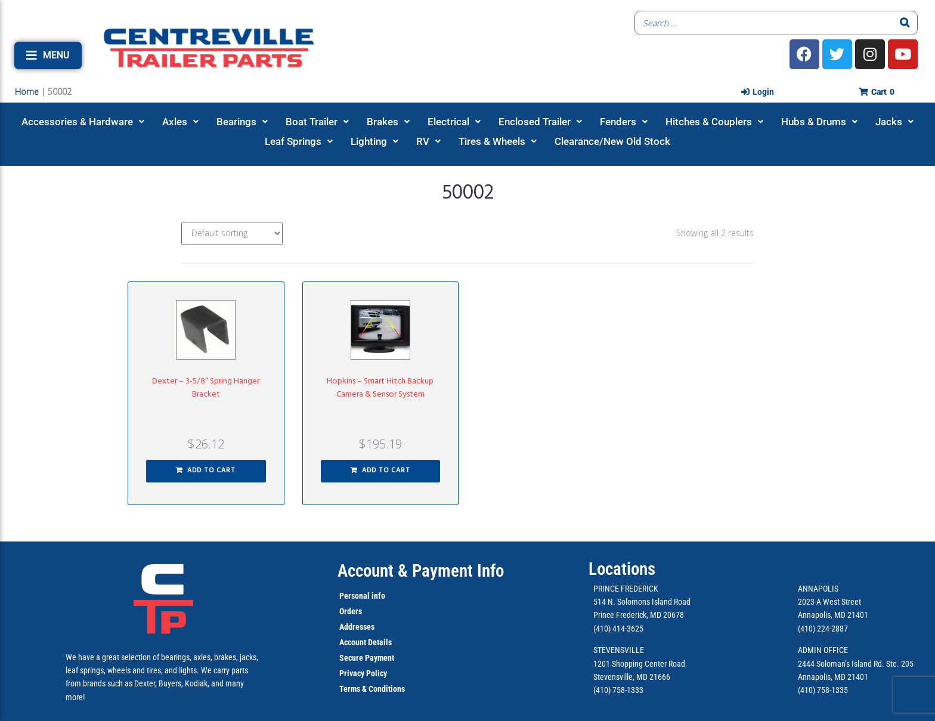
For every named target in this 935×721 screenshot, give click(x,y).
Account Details (365, 642)
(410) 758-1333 (618, 690)
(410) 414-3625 (618, 628)
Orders (350, 611)
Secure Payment (366, 658)
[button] (48, 55)
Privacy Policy (363, 673)
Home (27, 91)
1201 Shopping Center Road (639, 664)
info (377, 596)
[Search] (905, 23)
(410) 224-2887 (823, 628)
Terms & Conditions (372, 689)
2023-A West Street (829, 601)
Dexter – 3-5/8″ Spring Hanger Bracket (205, 388)
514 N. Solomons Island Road (642, 601)
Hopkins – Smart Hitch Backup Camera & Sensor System (380, 388)
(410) (806, 690)
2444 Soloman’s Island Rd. (841, 664)
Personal (354, 596)
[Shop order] (232, 233)
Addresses (356, 627)
